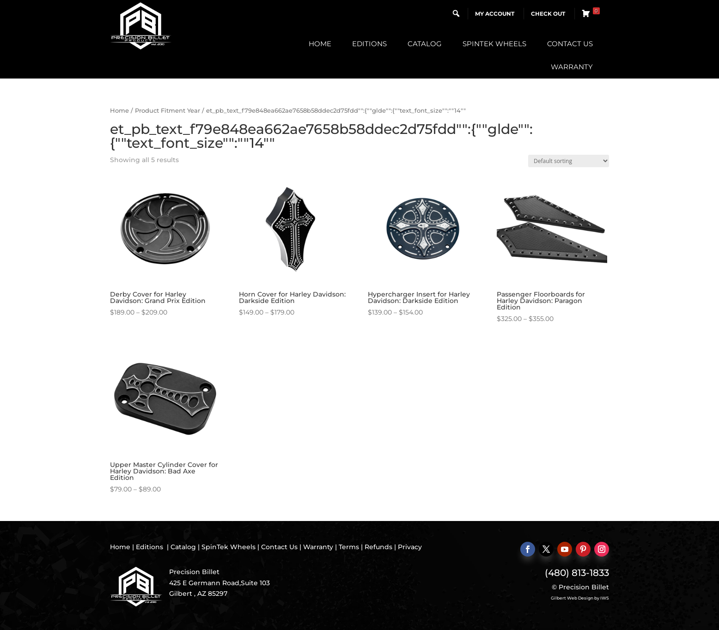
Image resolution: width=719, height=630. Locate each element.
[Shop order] (568, 161)
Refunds (378, 547)
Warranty (572, 66)
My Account (494, 13)
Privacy (410, 547)
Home (320, 43)
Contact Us (570, 43)
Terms (349, 547)
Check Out (548, 13)
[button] (456, 13)
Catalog (425, 43)
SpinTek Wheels (494, 43)
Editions (369, 43)
